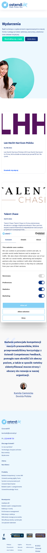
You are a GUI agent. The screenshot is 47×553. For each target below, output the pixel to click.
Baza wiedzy (6, 452)
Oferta (4, 461)
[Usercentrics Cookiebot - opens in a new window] (35, 233)
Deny (23, 318)
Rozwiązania (6, 499)
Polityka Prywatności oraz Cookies (10, 547)
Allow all (23, 305)
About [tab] (38, 240)
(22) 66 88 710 (9, 438)
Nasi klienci (5, 465)
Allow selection (23, 312)
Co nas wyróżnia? (7, 447)
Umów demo (31, 39)
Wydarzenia (5, 455)
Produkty (5, 472)
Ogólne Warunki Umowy (20, 547)
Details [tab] (23, 240)
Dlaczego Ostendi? (8, 443)
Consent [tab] (8, 240)
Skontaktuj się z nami (13, 39)
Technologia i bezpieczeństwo (11, 450)
